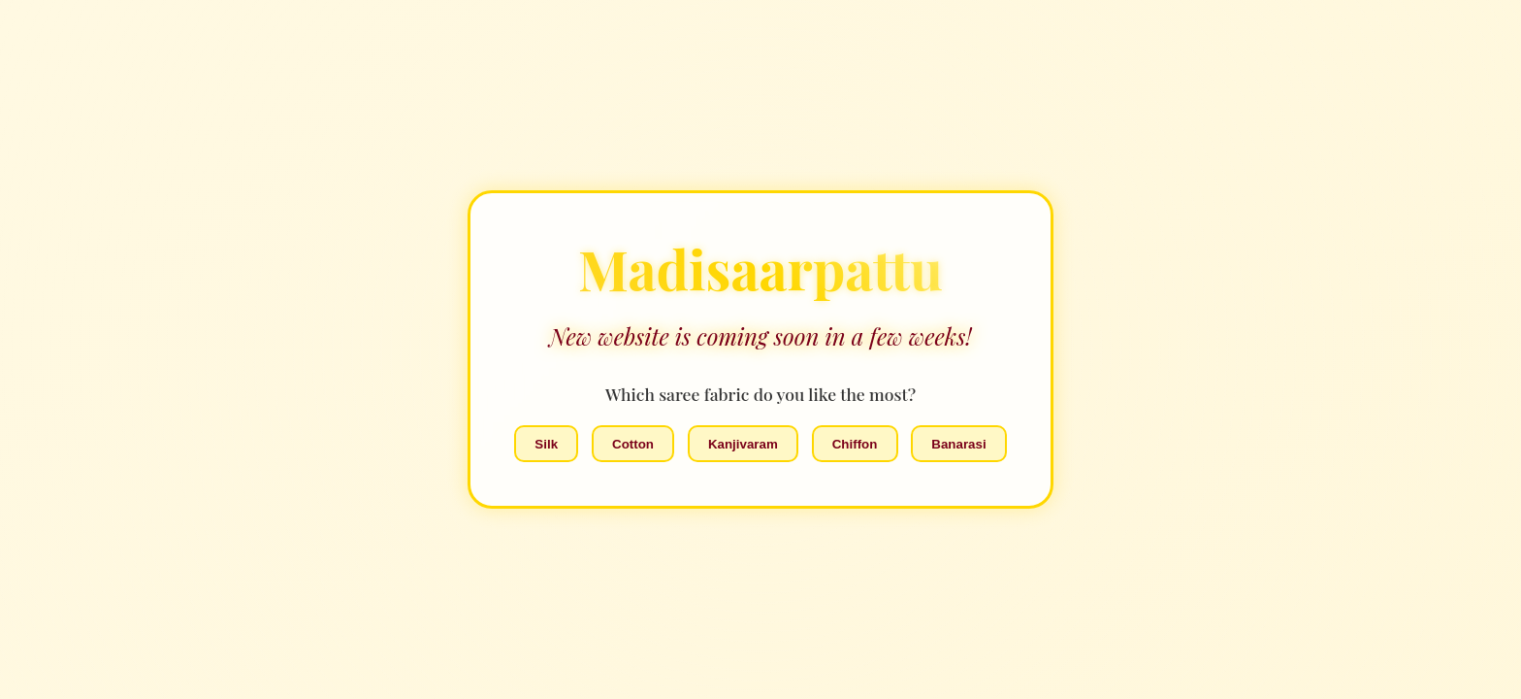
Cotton (633, 444)
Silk (546, 444)
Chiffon (855, 444)
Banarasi (958, 444)
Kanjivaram (743, 444)
